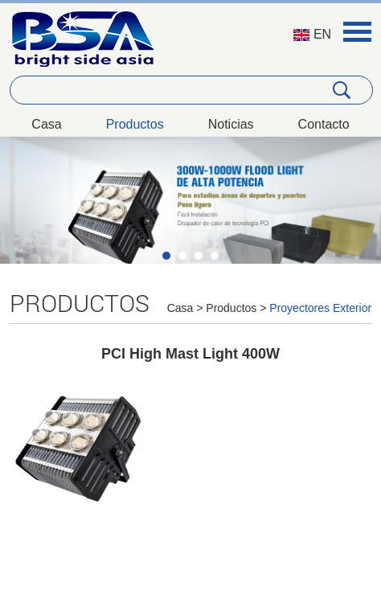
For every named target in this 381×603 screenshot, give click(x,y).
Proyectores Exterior (320, 308)
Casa (46, 124)
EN (312, 34)
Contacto (324, 124)
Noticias (231, 124)
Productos (135, 124)
